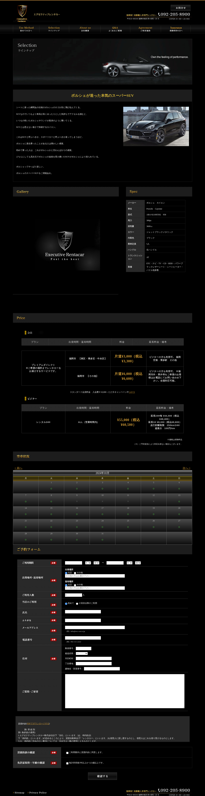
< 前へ (18, 468)
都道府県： (70, 653)
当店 (68, 572)
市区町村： (70, 658)
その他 (78, 572)
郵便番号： (70, 648)
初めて (69, 603)
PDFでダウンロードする (38, 723)
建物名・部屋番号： (74, 669)
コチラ (132, 392)
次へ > (186, 468)
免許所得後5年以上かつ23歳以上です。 (85, 763)
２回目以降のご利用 (86, 603)
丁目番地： (70, 663)
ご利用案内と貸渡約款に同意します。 (85, 752)
